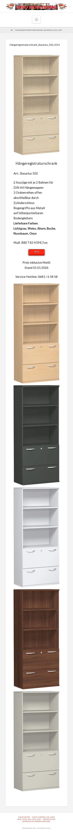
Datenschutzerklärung (36, 821)
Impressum (49, 819)
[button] (36, 19)
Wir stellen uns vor (29, 819)
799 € (36, 251)
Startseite (24, 817)
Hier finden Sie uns (43, 817)
